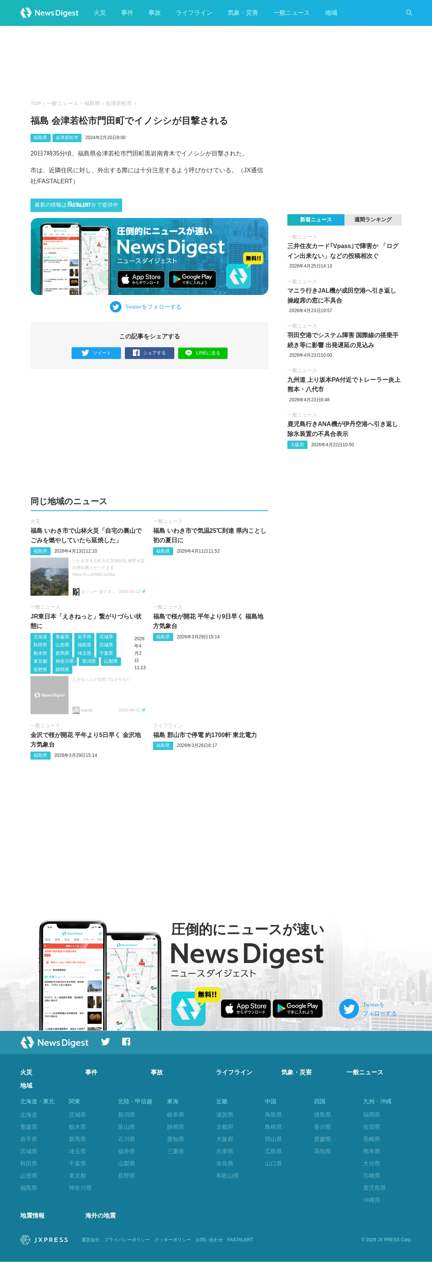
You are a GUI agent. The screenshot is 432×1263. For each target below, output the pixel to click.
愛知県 (175, 1139)
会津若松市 (118, 103)
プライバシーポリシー (127, 1241)
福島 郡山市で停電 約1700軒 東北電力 (205, 735)
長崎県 (371, 1139)
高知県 (322, 1151)
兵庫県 (224, 1151)
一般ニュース (291, 13)
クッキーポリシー (173, 1241)
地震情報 (32, 1217)
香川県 (322, 1127)
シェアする (149, 353)
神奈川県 (65, 661)
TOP (35, 103)
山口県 (273, 1163)
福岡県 (371, 1114)
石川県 (126, 1139)
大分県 (371, 1163)
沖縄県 (371, 1199)
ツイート (96, 353)
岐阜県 (175, 1114)
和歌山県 (227, 1175)
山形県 (62, 645)
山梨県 (111, 661)
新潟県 (89, 661)
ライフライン (194, 13)
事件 (127, 13)
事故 (154, 13)
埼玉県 (84, 653)
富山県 (126, 1127)
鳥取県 (273, 1114)
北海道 (40, 637)
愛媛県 (322, 1139)
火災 (100, 13)
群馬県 (62, 653)
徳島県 (322, 1114)
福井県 (126, 1151)
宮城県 (106, 637)
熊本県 (371, 1151)
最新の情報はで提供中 (76, 204)
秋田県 (40, 645)
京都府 (224, 1127)
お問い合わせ (209, 1241)
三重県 (175, 1151)
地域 (331, 13)
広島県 (273, 1151)
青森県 (62, 637)
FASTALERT (240, 1241)
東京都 (40, 661)
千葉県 (106, 653)
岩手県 (84, 637)
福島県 (92, 103)
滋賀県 (224, 1114)
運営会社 (90, 1241)
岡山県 (273, 1139)
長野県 (40, 669)
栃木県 (40, 653)
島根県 (273, 1127)
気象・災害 (243, 13)
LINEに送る (203, 353)
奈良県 (224, 1163)
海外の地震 (100, 1217)
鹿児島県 (374, 1187)
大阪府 (297, 444)
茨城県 (106, 645)
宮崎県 (371, 1175)
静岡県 (62, 669)
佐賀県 (371, 1127)
